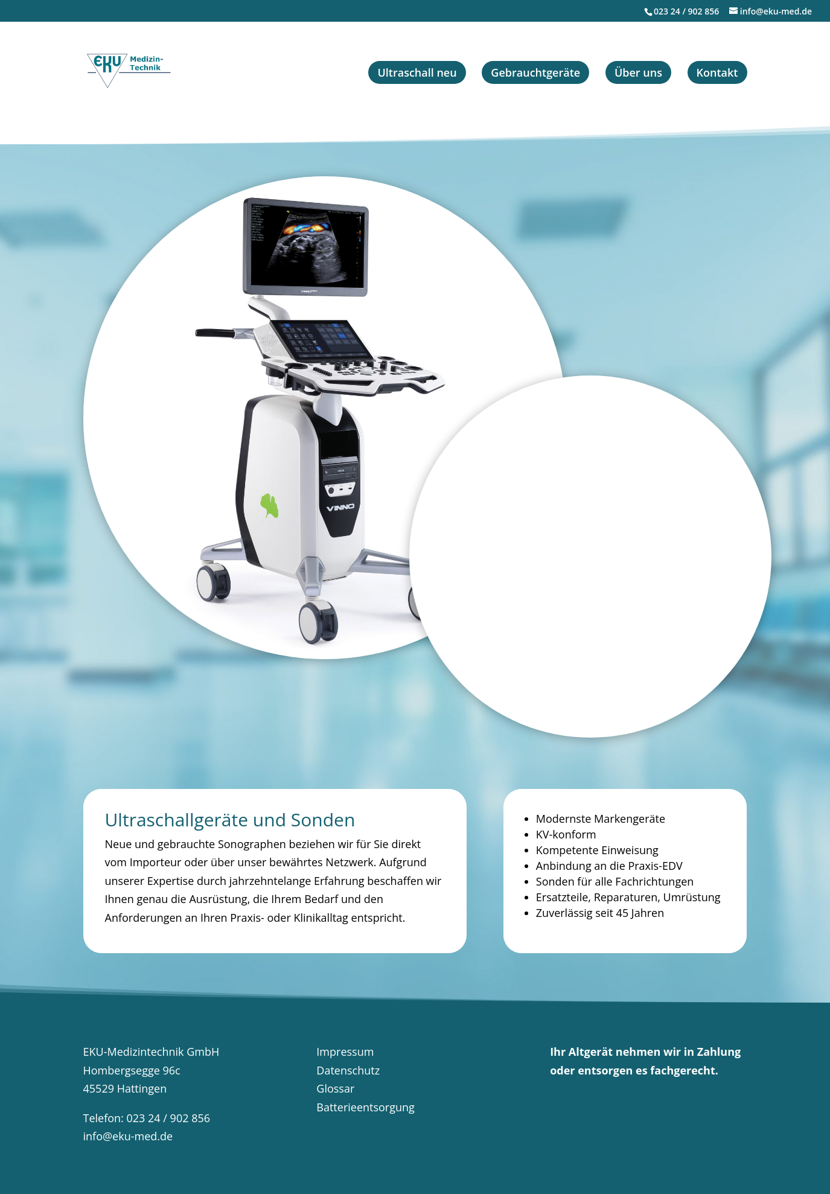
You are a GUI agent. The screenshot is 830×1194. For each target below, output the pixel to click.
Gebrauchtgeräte (535, 72)
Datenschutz (348, 1070)
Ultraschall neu (416, 72)
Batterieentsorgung (365, 1107)
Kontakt (717, 72)
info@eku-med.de (128, 1136)
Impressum (345, 1051)
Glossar (335, 1088)
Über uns (638, 72)
